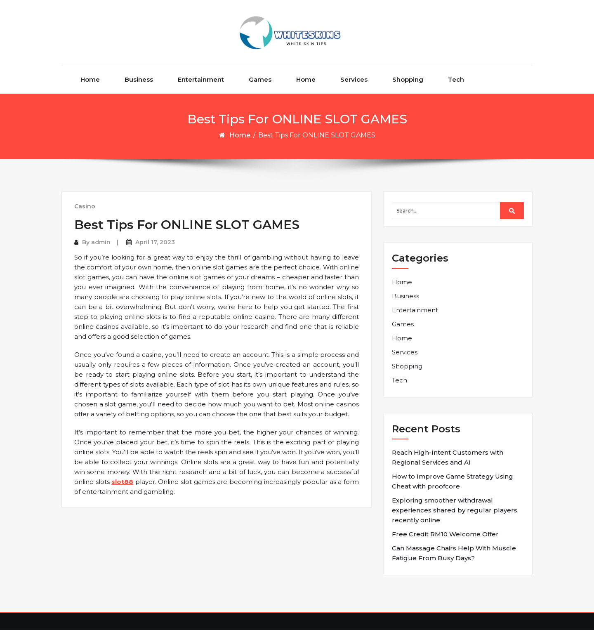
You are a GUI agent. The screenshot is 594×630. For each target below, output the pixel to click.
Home (90, 79)
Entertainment (201, 79)
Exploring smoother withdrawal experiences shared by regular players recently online (454, 510)
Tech (456, 79)
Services (354, 79)
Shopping (407, 79)
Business (139, 79)
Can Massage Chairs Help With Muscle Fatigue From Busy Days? (454, 553)
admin (101, 242)
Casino (84, 206)
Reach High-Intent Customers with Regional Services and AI (447, 457)
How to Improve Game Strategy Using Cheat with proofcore (452, 481)
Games (260, 79)
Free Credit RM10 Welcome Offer (445, 534)
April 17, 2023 (155, 242)
